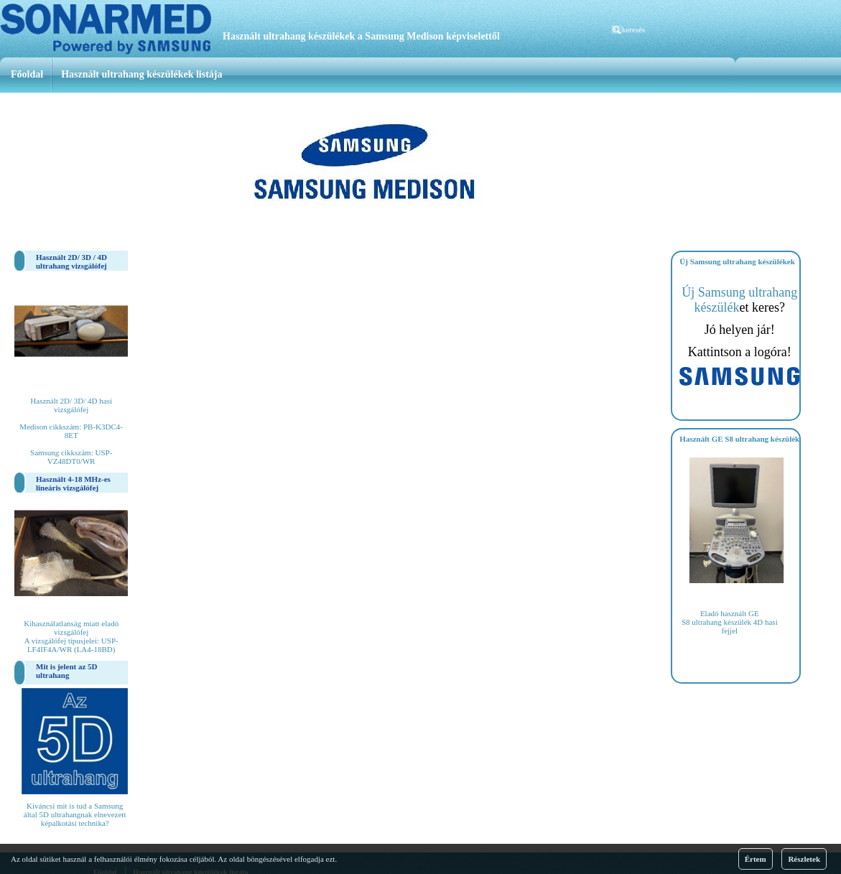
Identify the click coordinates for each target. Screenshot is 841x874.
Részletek (804, 859)
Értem (755, 859)
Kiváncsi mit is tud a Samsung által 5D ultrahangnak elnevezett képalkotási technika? (75, 814)
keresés (633, 29)
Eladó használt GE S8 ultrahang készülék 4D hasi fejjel (730, 622)
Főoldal (27, 74)
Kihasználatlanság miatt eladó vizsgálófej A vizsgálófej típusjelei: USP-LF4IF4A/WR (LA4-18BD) (71, 636)
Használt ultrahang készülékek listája (141, 74)
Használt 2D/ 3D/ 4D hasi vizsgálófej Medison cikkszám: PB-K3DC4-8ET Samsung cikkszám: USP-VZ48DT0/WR (71, 430)
